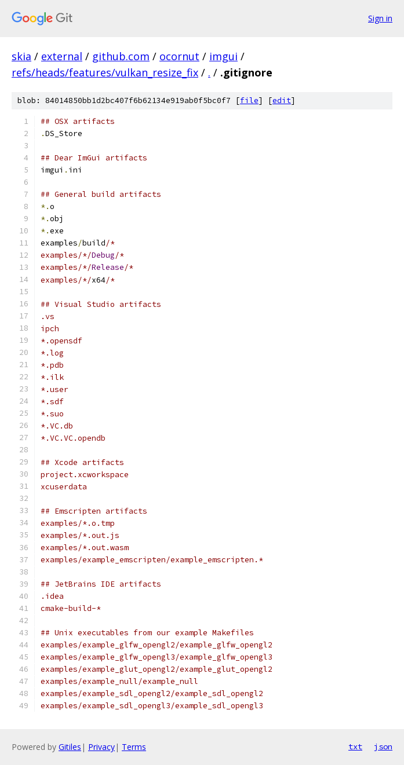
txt (355, 746)
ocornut (179, 56)
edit (281, 100)
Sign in (380, 18)
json (383, 746)
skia (21, 56)
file (249, 100)
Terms (134, 746)
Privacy (101, 746)
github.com (121, 56)
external (61, 56)
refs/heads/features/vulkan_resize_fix (105, 72)
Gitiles (70, 746)
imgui (223, 56)
